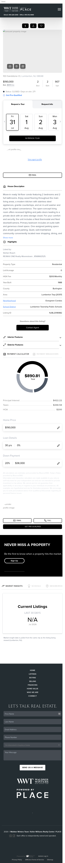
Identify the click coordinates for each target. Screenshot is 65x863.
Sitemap (50, 860)
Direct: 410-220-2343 (11, 15)
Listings (32, 674)
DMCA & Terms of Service (34, 860)
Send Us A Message (32, 767)
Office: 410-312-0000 (27, 15)
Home (32, 670)
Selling (32, 681)
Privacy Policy (17, 860)
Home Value (32, 689)
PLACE (58, 832)
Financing (32, 685)
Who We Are (32, 692)
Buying (32, 678)
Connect (32, 696)
